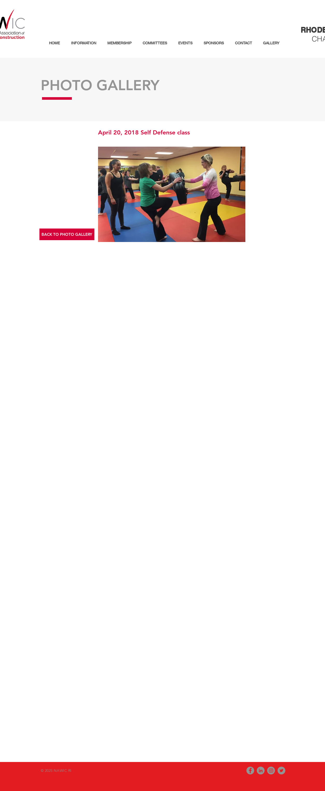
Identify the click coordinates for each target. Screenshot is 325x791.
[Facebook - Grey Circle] (250, 770)
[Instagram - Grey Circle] (271, 770)
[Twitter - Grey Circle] (281, 770)
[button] (82, 43)
